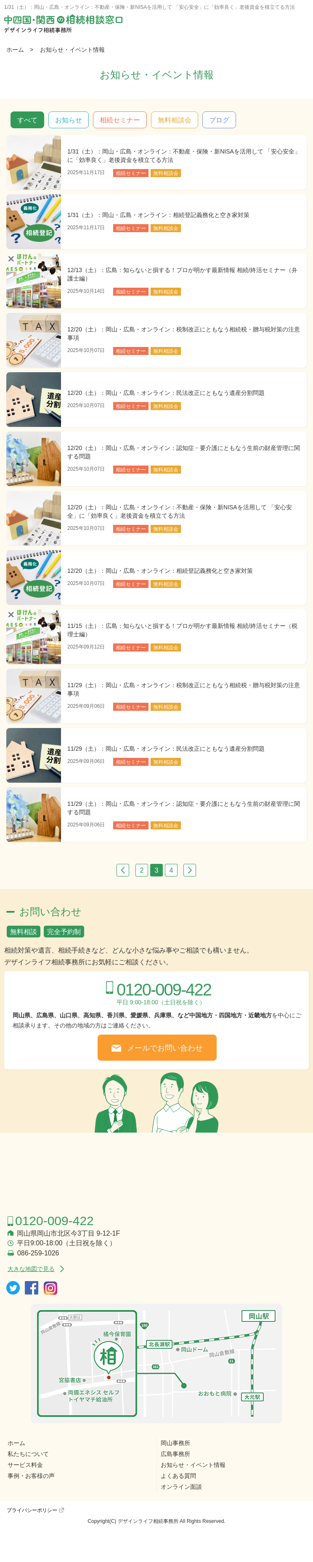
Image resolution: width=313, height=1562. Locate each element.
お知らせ (68, 120)
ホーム (15, 49)
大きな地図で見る (31, 1268)
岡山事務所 (175, 1443)
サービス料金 (25, 1464)
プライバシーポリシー (32, 1510)
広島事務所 (175, 1454)
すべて (27, 120)
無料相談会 (174, 120)
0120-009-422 (164, 989)
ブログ (219, 120)
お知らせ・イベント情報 (72, 49)
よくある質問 (178, 1475)
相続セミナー (120, 120)
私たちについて (28, 1454)
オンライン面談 (181, 1486)
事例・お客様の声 (31, 1475)
